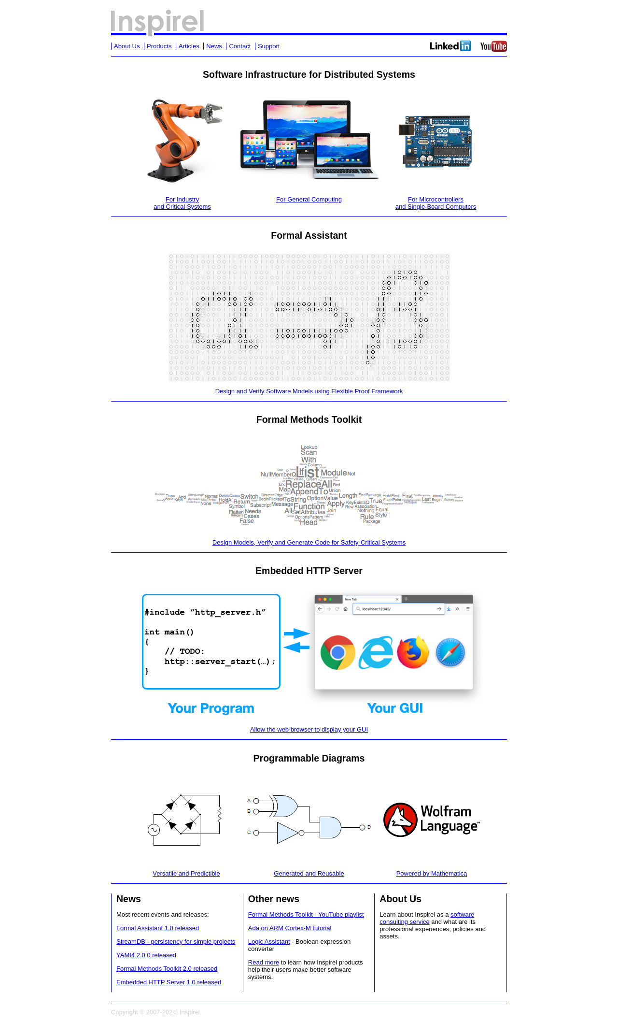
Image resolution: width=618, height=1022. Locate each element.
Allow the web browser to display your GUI (309, 729)
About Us (127, 46)
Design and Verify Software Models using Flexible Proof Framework (309, 391)
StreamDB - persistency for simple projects (175, 941)
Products (159, 46)
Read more (263, 962)
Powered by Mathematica (431, 873)
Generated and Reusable (309, 873)
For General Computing (309, 199)
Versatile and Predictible (186, 873)
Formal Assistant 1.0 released (157, 928)
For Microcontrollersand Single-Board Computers (436, 203)
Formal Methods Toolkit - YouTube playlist (306, 914)
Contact (240, 46)
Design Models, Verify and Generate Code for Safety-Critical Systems (309, 542)
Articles (189, 46)
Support (269, 46)
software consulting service (426, 918)
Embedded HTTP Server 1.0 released (168, 982)
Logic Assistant (269, 941)
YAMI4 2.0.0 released (146, 955)
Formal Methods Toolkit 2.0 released (166, 968)
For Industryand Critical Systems (182, 203)
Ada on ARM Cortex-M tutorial (290, 928)
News (214, 46)
